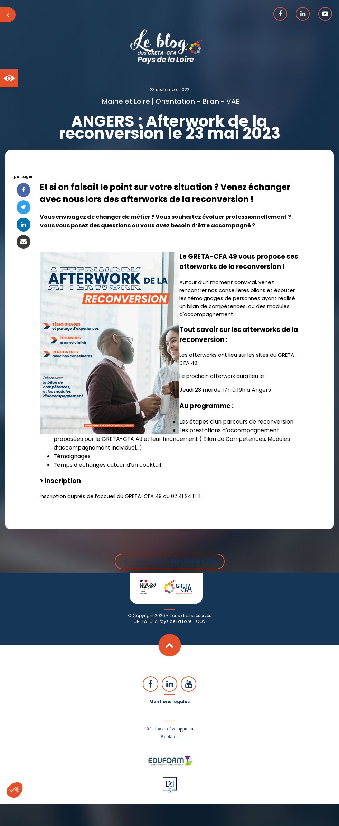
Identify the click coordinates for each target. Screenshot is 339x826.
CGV (201, 621)
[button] (9, 78)
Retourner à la (175, 561)
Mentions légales (169, 702)
